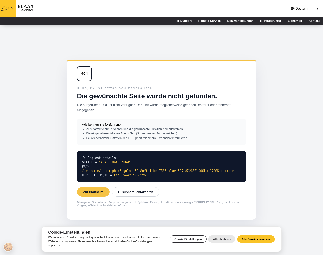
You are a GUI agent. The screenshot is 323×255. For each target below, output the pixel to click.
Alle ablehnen (222, 239)
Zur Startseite (93, 192)
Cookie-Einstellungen (188, 239)
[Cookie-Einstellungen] (8, 247)
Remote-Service (209, 20)
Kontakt (314, 20)
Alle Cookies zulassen (256, 239)
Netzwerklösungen (240, 20)
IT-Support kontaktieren (135, 192)
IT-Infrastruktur (270, 20)
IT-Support (184, 20)
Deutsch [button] (299, 8)
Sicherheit (295, 20)
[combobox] (304, 9)
